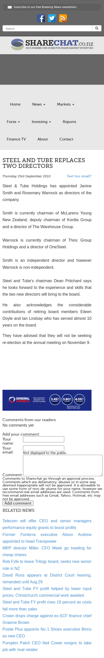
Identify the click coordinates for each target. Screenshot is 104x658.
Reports (69, 122)
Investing (41, 122)
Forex (13, 122)
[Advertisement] (47, 374)
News (38, 104)
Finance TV (16, 139)
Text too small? (79, 176)
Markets (65, 104)
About (43, 139)
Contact (66, 139)
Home (15, 104)
